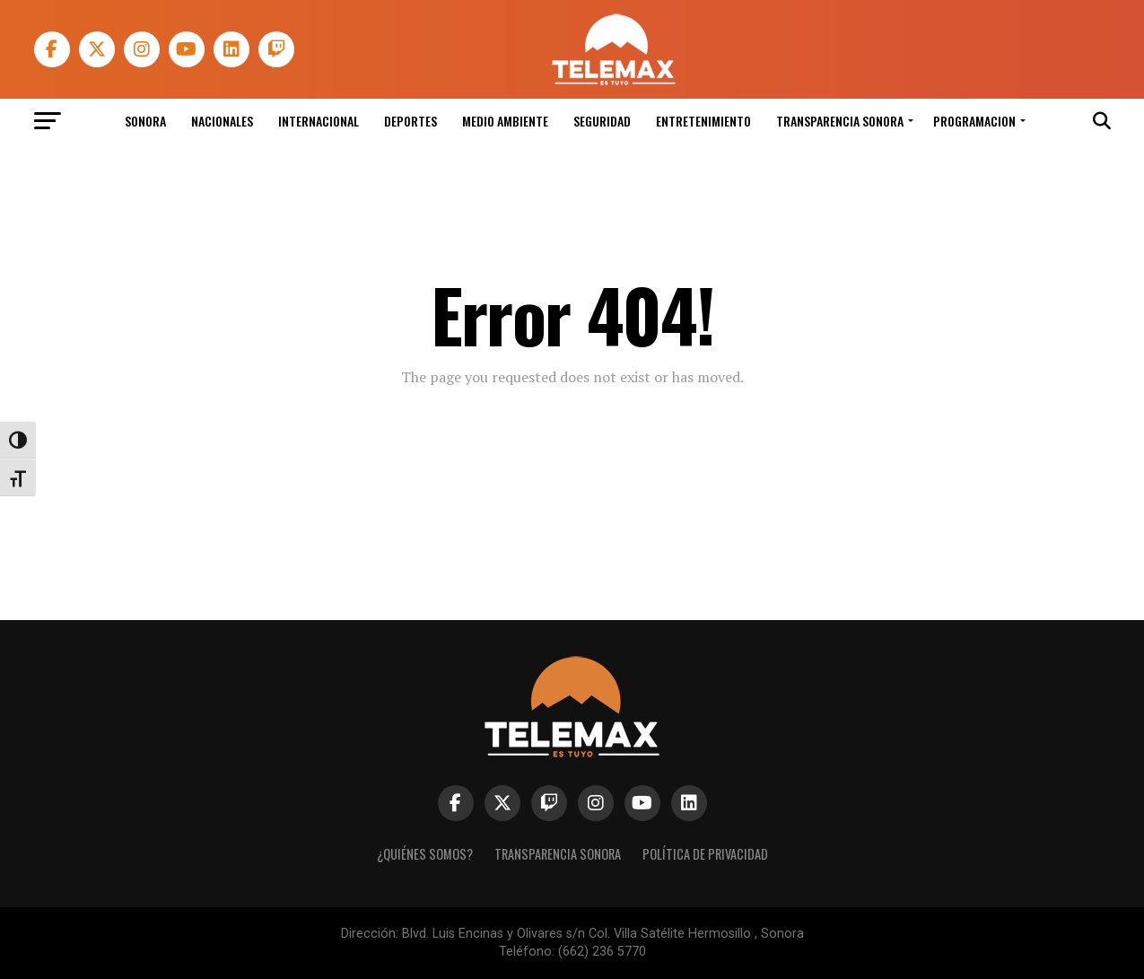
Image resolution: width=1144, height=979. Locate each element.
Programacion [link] (974, 120)
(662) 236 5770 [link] (602, 951)
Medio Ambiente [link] (505, 120)
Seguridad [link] (602, 120)
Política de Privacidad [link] (705, 853)
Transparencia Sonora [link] (840, 120)
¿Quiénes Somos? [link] (425, 853)
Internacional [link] (318, 120)
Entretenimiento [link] (703, 120)
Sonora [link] (145, 120)
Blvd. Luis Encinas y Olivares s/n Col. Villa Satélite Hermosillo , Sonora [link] (603, 933)
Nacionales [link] (222, 120)
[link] (613, 80)
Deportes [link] (410, 120)
